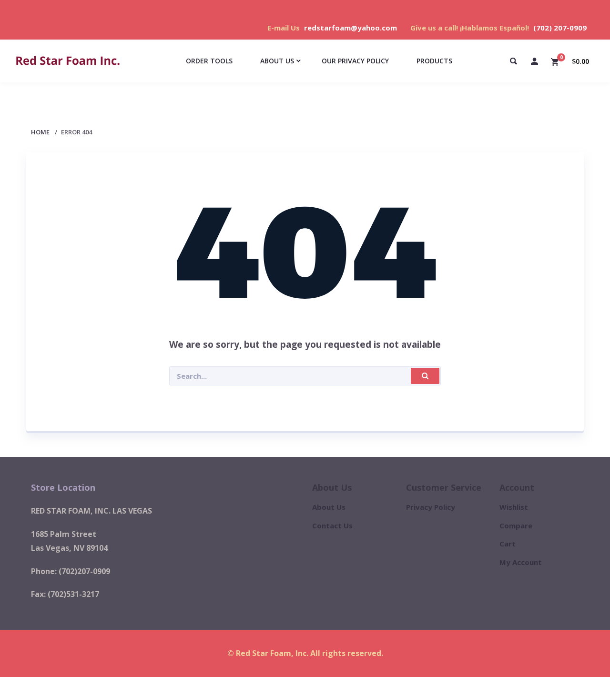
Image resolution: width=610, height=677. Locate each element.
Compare (515, 525)
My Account (520, 562)
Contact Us (332, 525)
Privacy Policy (430, 507)
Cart (507, 543)
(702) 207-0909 (560, 27)
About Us (329, 507)
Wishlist (513, 507)
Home (40, 132)
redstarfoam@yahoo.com (350, 27)
